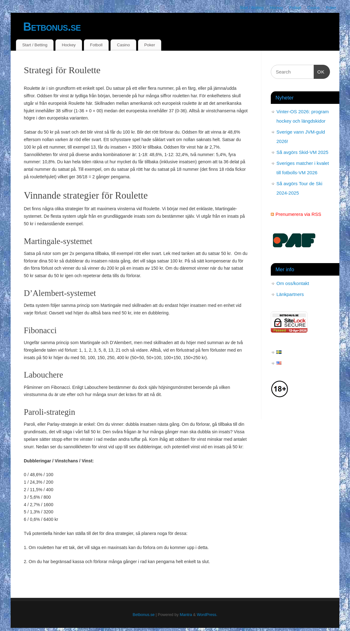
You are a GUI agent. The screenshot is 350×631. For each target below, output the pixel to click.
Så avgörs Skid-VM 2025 (302, 152)
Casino (313, 8)
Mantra (186, 615)
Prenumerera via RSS (298, 214)
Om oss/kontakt (292, 283)
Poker (331, 8)
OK (319, 71)
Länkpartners (290, 294)
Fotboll (295, 8)
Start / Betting (252, 8)
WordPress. (207, 615)
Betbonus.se (52, 26)
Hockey (276, 8)
